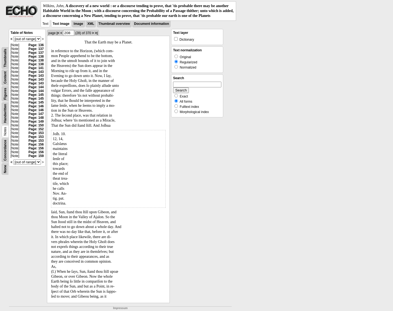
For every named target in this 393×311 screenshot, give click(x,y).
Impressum (120, 308)
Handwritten (5, 113)
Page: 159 (36, 156)
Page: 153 (36, 133)
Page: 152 (36, 129)
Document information (151, 24)
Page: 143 (36, 72)
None (5, 169)
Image (78, 24)
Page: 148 (36, 118)
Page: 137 (36, 49)
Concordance (5, 150)
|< (57, 33)
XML (90, 24)
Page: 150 (36, 125)
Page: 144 (36, 87)
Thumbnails (5, 58)
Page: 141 (36, 68)
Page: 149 (36, 121)
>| (96, 33)
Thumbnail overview (114, 24)
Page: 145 (36, 95)
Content (5, 77)
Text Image (61, 24)
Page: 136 (36, 45)
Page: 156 (36, 144)
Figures (5, 93)
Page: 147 (36, 114)
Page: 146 (36, 106)
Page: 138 (36, 56)
